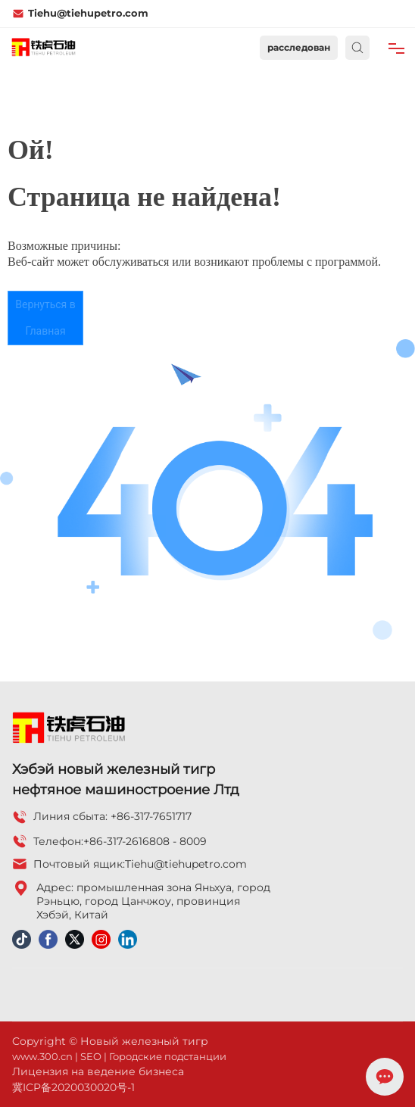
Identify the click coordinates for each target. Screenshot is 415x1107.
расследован (298, 47)
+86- (95, 841)
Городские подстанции (167, 1056)
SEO (90, 1056)
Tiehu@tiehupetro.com (80, 13)
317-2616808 (138, 841)
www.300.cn (42, 1056)
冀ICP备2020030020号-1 (73, 1087)
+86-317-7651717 (151, 816)
